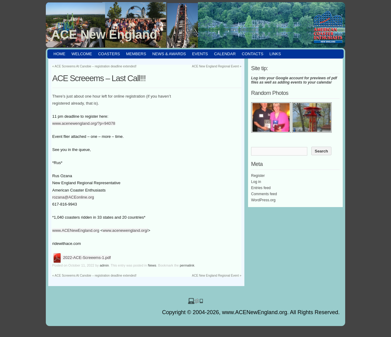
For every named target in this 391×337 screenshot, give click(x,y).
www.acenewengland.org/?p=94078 (83, 123)
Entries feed (261, 188)
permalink (187, 265)
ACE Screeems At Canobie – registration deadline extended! (94, 66)
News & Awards (169, 54)
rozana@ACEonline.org (73, 197)
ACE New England (104, 34)
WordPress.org (263, 200)
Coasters (109, 54)
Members (136, 54)
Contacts (253, 54)
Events (200, 54)
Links (275, 54)
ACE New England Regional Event (216, 66)
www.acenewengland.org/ (125, 230)
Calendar (225, 54)
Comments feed (264, 194)
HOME (59, 54)
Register (258, 176)
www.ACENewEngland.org (75, 230)
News (152, 265)
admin (104, 265)
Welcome (81, 54)
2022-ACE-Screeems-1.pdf (81, 257)
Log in (256, 182)
